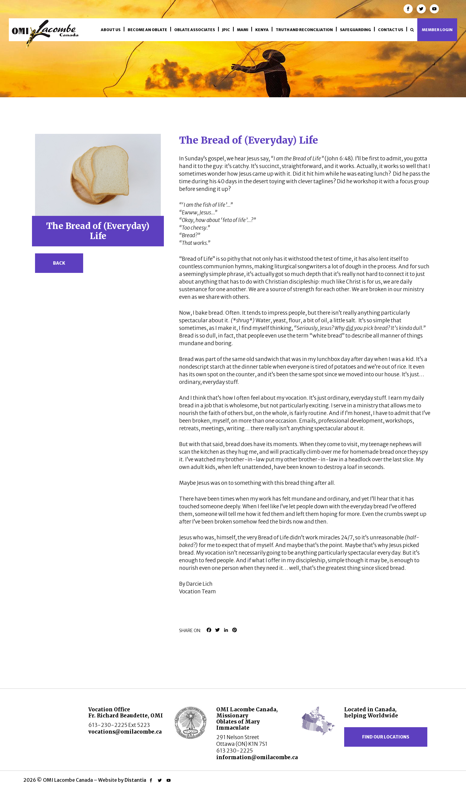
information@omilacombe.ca (257, 757)
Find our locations (385, 737)
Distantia (135, 780)
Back (59, 263)
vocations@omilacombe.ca (125, 731)
